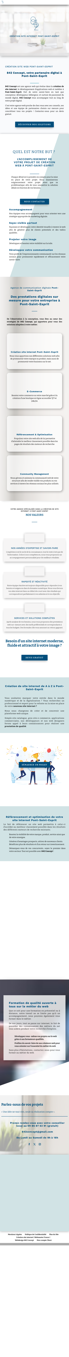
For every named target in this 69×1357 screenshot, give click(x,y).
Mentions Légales (15, 1234)
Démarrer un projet (34, 765)
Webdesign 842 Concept (24, 1240)
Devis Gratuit (34, 657)
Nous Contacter (34, 201)
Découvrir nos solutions (34, 124)
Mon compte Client (44, 1240)
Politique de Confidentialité (35, 1234)
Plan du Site (54, 1234)
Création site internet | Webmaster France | (33, 1237)
